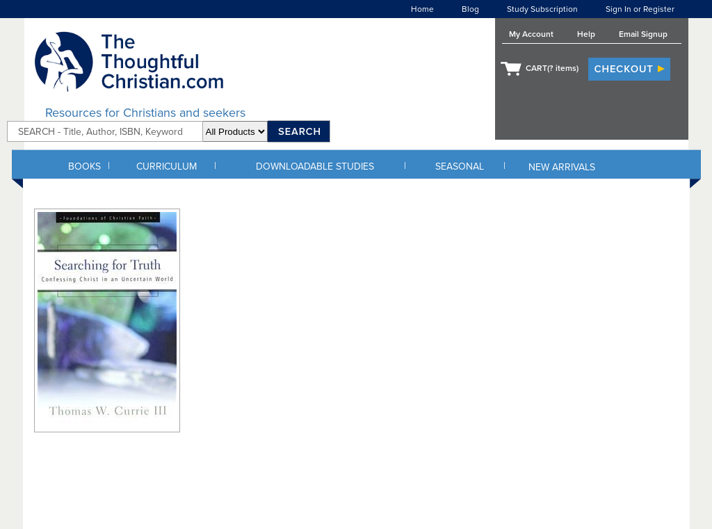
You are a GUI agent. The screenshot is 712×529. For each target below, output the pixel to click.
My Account (531, 34)
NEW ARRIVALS (561, 167)
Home (422, 9)
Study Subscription (542, 9)
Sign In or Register (640, 9)
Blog (470, 9)
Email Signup (643, 34)
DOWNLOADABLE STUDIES (315, 166)
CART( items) (552, 68)
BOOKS (84, 166)
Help (586, 34)
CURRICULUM (166, 166)
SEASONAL (459, 166)
